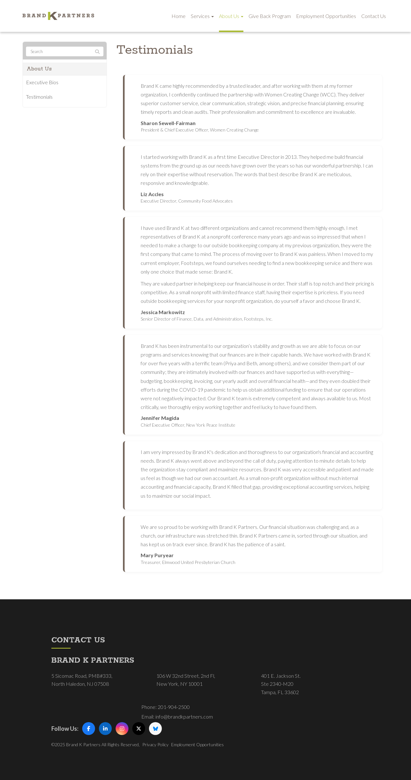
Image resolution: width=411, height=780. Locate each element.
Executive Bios (42, 82)
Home (178, 16)
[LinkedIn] (105, 728)
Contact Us (373, 16)
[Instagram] (122, 728)
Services (202, 16)
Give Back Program (270, 16)
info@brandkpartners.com (184, 716)
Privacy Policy (155, 744)
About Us (231, 16)
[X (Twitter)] (138, 728)
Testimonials (39, 97)
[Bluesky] (155, 728)
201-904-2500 (174, 707)
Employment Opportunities (326, 16)
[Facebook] (88, 728)
